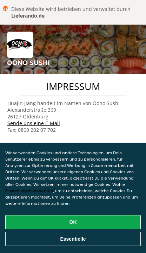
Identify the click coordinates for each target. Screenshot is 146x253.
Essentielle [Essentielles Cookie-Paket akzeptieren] (73, 239)
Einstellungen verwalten (29, 190)
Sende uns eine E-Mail (33, 123)
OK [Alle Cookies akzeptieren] (73, 222)
